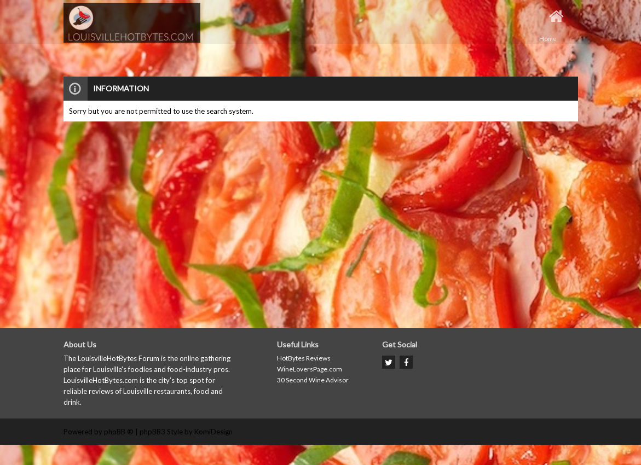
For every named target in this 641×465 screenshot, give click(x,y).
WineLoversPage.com (309, 369)
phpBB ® (119, 431)
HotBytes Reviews (304, 358)
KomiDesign (213, 431)
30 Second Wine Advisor (313, 380)
